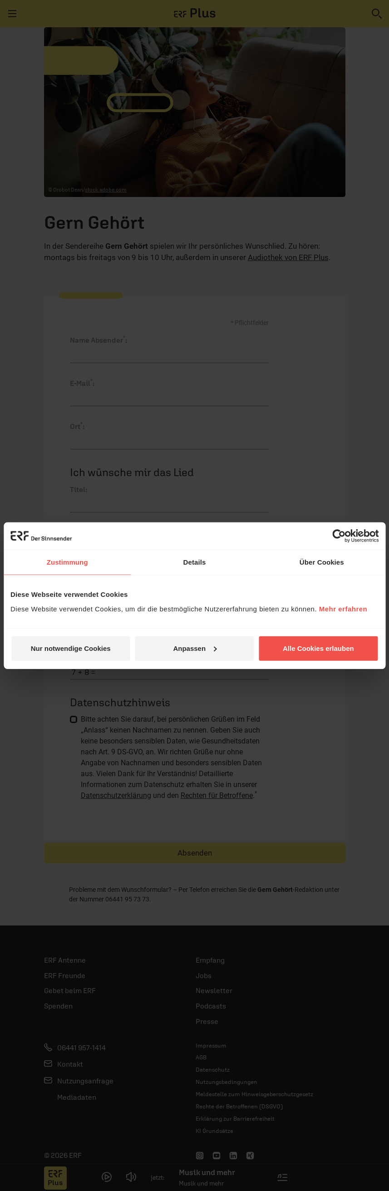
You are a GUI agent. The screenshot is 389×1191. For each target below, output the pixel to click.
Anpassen (195, 648)
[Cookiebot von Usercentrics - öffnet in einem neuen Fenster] (339, 536)
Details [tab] (194, 562)
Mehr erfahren (343, 608)
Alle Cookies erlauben (318, 648)
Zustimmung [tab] (67, 562)
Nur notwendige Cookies (71, 648)
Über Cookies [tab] (322, 562)
